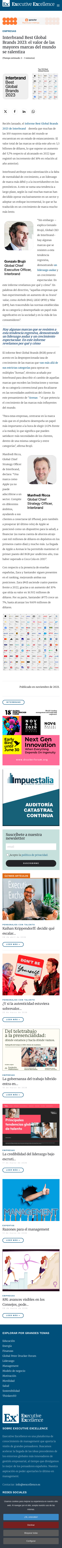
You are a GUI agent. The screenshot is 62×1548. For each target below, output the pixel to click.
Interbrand (13, 702)
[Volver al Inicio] (28, 5)
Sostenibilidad (11, 1390)
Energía (7, 1345)
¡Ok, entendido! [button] (31, 1517)
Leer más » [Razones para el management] (13, 1240)
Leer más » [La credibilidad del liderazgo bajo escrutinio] (13, 1170)
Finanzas (7, 1350)
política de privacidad (34, 855)
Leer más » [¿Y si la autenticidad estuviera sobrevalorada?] (13, 1019)
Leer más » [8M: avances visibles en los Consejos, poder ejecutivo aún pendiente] (13, 1315)
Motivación (9, 1375)
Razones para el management (25, 1229)
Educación (8, 1340)
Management (10, 1365)
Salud (5, 1385)
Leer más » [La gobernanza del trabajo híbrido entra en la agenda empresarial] (13, 1095)
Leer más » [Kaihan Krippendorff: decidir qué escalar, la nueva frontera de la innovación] (13, 944)
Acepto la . (27, 855)
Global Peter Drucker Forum (19, 1355)
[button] (58, 5)
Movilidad (8, 1380)
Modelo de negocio (13, 1370)
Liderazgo (8, 1360)
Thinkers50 (9, 1395)
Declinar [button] (31, 1525)
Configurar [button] (31, 1541)
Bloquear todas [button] (31, 1533)
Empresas (9, 31)
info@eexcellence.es (28, 1484)
